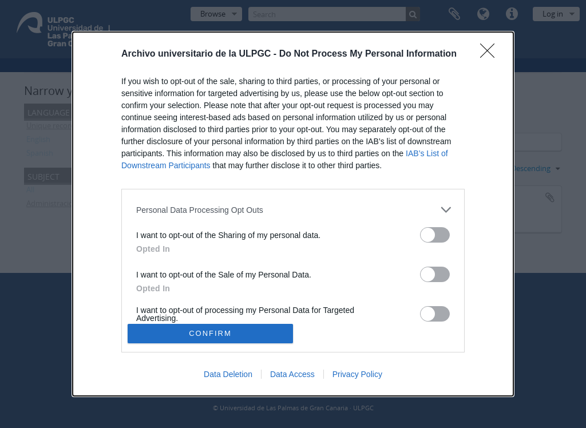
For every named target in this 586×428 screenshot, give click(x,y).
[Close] (491, 54)
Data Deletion (228, 374)
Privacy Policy (357, 374)
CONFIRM (210, 332)
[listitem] (293, 210)
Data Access (292, 374)
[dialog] (293, 213)
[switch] (435, 235)
